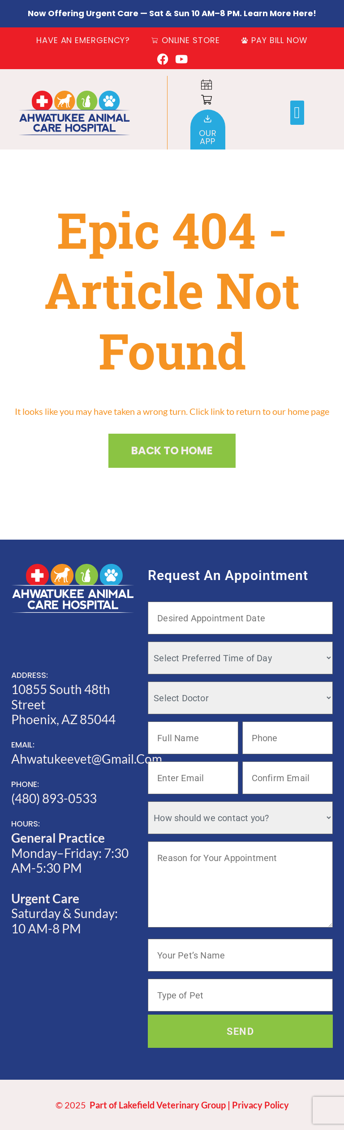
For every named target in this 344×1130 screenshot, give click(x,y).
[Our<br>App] (207, 118)
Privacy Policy (260, 1104)
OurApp (208, 137)
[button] (297, 113)
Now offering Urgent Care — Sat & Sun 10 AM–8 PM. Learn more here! (172, 13)
